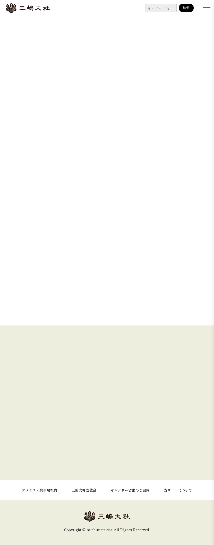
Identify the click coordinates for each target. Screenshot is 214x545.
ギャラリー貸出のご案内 (130, 490)
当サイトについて (178, 490)
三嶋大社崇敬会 (83, 490)
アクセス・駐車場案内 (39, 490)
